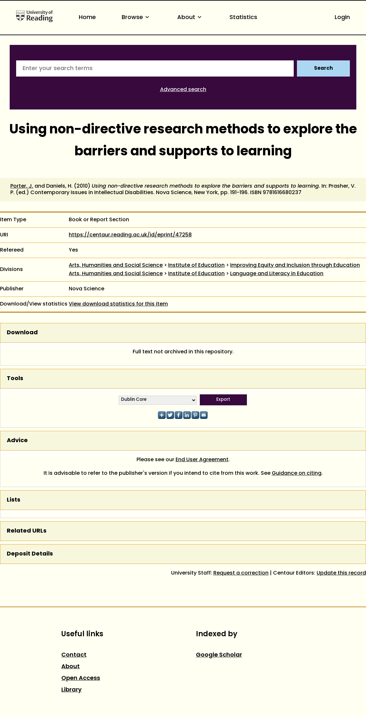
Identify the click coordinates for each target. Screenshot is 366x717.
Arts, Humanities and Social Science (116, 265)
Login (342, 17)
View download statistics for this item (118, 304)
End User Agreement (202, 460)
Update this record (341, 573)
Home (87, 17)
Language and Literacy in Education (276, 274)
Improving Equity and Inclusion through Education (295, 265)
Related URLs (26, 531)
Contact (73, 655)
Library (71, 690)
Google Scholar (219, 655)
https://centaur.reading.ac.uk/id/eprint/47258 (130, 235)
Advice (17, 441)
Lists (13, 500)
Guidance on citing (296, 473)
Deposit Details (30, 554)
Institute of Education (196, 265)
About (190, 17)
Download (22, 333)
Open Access (80, 678)
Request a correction (241, 573)
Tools (15, 379)
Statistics (243, 17)
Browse (136, 17)
